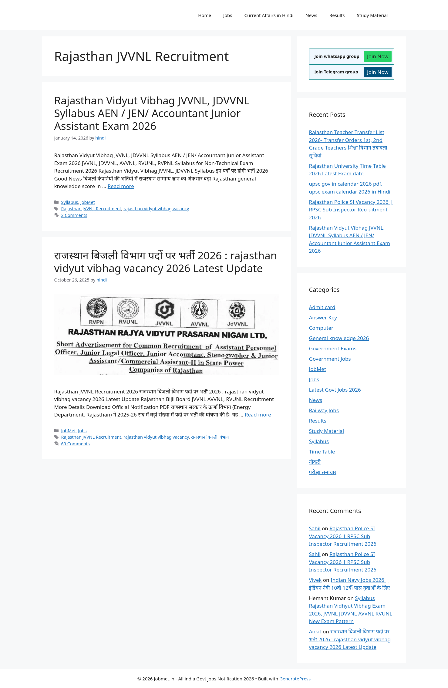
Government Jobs (330, 358)
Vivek (315, 579)
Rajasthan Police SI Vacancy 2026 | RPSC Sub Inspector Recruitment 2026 (351, 209)
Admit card (322, 307)
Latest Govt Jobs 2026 (335, 389)
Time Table (322, 451)
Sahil (315, 528)
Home (204, 15)
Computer (321, 327)
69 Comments (75, 444)
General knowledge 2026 (339, 338)
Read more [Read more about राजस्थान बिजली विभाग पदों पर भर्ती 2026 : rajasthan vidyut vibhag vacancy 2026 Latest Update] (258, 414)
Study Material (372, 15)
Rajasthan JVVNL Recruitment (91, 208)
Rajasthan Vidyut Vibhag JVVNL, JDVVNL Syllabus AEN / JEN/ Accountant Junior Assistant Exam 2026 (152, 113)
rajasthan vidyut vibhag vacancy (156, 208)
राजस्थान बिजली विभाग (210, 437)
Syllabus (69, 202)
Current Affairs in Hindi (269, 15)
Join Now (377, 56)
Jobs (227, 15)
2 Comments (74, 215)
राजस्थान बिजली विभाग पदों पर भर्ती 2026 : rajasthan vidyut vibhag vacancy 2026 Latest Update (165, 261)
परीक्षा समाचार (322, 472)
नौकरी (315, 461)
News (311, 15)
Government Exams (333, 348)
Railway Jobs (324, 410)
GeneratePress (295, 679)
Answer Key (323, 317)
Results (337, 15)
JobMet (87, 202)
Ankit (315, 631)
